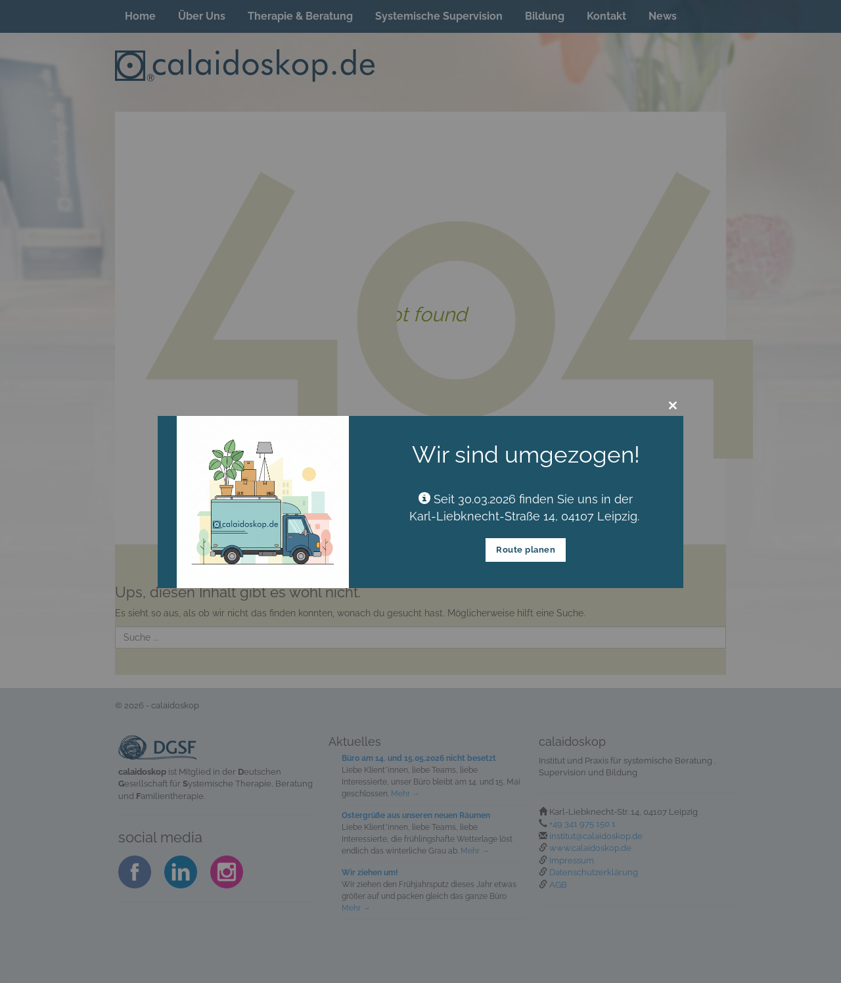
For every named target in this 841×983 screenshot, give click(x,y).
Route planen (525, 550)
